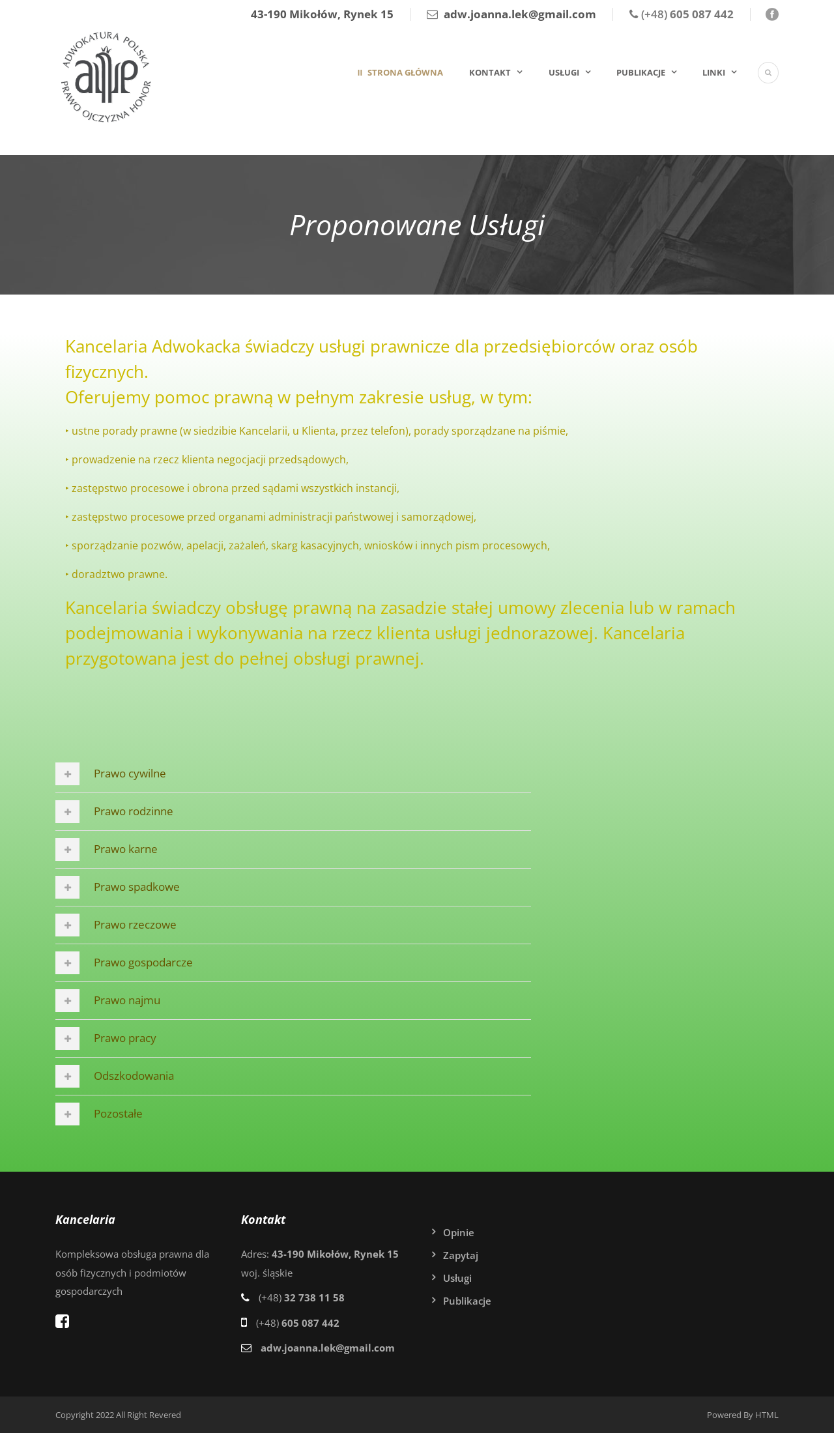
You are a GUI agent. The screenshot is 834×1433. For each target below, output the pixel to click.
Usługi (564, 72)
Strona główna (404, 72)
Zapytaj (460, 1255)
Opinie (458, 1232)
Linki (713, 72)
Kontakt (490, 72)
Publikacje (640, 72)
